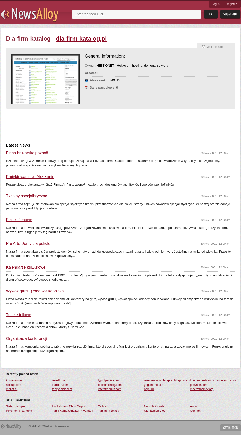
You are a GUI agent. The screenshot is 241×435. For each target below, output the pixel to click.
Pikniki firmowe (19, 220)
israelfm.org (60, 380)
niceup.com (13, 385)
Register (231, 4)
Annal (194, 406)
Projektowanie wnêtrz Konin (30, 177)
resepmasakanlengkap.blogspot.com (167, 380)
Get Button (230, 427)
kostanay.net (14, 380)
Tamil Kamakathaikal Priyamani (72, 410)
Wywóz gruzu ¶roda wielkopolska (35, 291)
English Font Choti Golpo (68, 406)
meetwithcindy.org (202, 389)
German (195, 410)
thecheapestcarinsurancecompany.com (213, 380)
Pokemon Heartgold (19, 410)
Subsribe (230, 14)
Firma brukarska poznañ (27, 153)
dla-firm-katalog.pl (81, 38)
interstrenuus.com (109, 389)
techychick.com (62, 389)
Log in (216, 4)
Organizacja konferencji (26, 339)
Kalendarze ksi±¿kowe (26, 267)
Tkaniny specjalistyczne (26, 196)
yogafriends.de (153, 385)
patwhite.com (198, 385)
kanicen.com (60, 385)
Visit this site (215, 46)
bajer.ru (149, 389)
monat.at (12, 389)
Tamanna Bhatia (108, 410)
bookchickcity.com (110, 385)
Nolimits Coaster (155, 406)
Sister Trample (15, 406)
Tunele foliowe (18, 315)
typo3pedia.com (108, 380)
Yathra (102, 406)
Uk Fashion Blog (155, 410)
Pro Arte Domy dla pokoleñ (29, 244)
